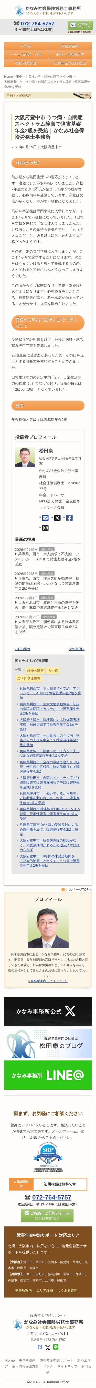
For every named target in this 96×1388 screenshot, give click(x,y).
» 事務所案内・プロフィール (48, 981)
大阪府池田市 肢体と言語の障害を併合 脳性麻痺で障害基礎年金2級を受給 (47, 605)
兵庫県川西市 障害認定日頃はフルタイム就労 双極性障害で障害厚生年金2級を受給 (50, 813)
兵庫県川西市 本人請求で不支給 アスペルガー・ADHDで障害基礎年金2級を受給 (48, 558)
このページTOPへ (76, 889)
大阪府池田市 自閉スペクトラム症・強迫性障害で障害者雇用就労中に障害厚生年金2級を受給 (50, 782)
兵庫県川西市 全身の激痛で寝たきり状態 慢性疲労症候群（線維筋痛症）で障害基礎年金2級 (50, 767)
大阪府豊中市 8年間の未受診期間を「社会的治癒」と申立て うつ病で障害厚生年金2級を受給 (50, 861)
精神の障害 (46, 549)
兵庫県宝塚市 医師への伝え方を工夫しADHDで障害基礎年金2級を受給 (50, 753)
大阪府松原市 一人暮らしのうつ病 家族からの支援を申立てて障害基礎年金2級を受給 (50, 740)
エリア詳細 (44, 1290)
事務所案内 (70, 46)
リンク (48, 1366)
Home (26, 46)
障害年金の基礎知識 (70, 63)
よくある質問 (67, 1290)
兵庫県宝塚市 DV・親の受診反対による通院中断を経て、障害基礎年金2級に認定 (49, 829)
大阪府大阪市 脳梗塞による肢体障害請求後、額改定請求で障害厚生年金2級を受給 (47, 626)
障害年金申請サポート (56, 1360)
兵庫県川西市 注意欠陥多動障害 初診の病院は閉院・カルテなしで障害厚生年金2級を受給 (47, 583)
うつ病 (53, 670)
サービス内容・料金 (26, 54)
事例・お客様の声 (70, 54)
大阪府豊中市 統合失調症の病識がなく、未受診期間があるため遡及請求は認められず (50, 845)
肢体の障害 (46, 597)
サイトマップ (67, 1366)
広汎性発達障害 (28, 678)
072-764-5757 (38, 23)
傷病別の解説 (26, 63)
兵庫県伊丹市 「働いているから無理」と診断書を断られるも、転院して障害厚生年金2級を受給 (50, 798)
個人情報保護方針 (25, 1366)
